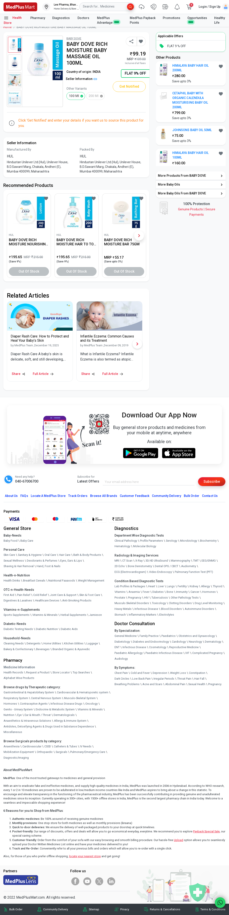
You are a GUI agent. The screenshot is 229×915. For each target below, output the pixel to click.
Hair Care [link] (64, 554)
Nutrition (9, 715)
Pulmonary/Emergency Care (87, 752)
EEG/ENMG (209, 560)
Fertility (182, 586)
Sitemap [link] (94, 909)
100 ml (74, 96)
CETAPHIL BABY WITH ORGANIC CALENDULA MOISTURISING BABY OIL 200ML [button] (190, 100)
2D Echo (119, 566)
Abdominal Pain (175, 684)
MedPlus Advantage (108, 20)
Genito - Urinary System (18, 709)
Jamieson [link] (95, 614)
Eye (19, 715)
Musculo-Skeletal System (80, 698)
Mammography (180, 560)
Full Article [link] (43, 374)
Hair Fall (199, 678)
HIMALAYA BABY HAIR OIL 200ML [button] (190, 68)
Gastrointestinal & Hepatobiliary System (29, 692)
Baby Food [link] (10, 540)
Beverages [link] (43, 649)
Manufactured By (19, 149)
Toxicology (159, 603)
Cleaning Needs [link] (14, 643)
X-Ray (139, 560)
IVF (187, 653)
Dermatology (213, 641)
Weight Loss (178, 673)
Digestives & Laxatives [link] (18, 600)
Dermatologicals (64, 715)
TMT (196, 560)
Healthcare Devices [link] (47, 600)
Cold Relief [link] (40, 595)
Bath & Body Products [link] (87, 554)
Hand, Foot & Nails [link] (48, 566)
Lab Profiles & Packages (129, 586)
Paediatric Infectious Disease (164, 653)
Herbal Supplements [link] (73, 614)
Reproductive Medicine (184, 647)
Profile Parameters (151, 540)
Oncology (91, 703)
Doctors (84, 18)
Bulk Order (191, 496)
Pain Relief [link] (23, 595)
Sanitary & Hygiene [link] (30, 554)
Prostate (119, 597)
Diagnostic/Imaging (16, 757)
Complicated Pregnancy (207, 653)
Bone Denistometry (140, 566)
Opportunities (197, 19)
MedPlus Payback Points (142, 20)
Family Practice (149, 636)
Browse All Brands (103, 496)
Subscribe (212, 481)
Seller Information (81, 79)
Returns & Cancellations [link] (165, 909)
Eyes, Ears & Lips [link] (71, 560)
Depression (160, 673)
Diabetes (158, 591)
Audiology (121, 658)
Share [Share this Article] (18, 374)
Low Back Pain (141, 678)
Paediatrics (168, 636)
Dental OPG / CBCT (166, 566)
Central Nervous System (46, 698)
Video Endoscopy (160, 572)
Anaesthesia (11, 746)
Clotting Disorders (180, 603)
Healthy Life (219, 20)
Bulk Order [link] (15, 909)
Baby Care (26, 540)
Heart (151, 586)
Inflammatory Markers (142, 614)
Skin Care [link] (9, 554)
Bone (170, 591)
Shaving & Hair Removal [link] (19, 566)
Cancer (194, 591)
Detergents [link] (34, 643)
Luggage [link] (92, 643)
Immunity (182, 591)
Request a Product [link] (38, 672)
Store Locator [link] (61, 672)
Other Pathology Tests (185, 597)
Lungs (171, 586)
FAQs (24, 496)
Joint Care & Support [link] (63, 595)
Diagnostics (61, 18)
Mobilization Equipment (19, 752)
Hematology (122, 546)
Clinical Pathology (125, 540)
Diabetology (122, 641)
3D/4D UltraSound (157, 560)
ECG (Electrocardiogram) (130, 572)
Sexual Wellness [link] (14, 560)
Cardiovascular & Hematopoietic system (82, 692)
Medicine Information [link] (19, 667)
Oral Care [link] (50, 554)
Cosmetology (157, 647)
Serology (171, 540)
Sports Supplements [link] (16, 614)
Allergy (205, 586)
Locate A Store (48, 496)
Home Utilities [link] (52, 643)
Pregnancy (134, 597)
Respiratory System (16, 698)
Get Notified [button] (129, 86)
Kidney (194, 586)
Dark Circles (121, 678)
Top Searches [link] (81, 672)
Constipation (197, 673)
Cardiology (179, 641)
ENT (117, 647)
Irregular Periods (163, 678)
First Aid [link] (9, 595)
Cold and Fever (140, 673)
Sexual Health (196, 684)
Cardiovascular (31, 746)
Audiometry (188, 566)
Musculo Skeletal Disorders (131, 603)
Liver (161, 586)
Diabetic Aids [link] (69, 629)
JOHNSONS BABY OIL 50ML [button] (192, 130)
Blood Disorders (171, 609)
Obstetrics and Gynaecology (197, 636)
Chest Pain (121, 673)
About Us (11, 496)
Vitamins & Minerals (90, 709)
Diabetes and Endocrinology (151, 641)
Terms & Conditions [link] (212, 909)
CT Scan (127, 560)
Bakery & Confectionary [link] (18, 649)
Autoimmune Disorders (199, 609)
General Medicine (125, 636)
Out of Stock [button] (29, 271)
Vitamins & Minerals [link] (45, 614)
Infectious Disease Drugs (66, 703)
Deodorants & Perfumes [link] (42, 560)
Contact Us (209, 496)
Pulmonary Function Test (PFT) (194, 572)
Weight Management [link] (91, 580)
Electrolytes (166, 614)
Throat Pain (184, 678)
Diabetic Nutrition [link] (47, 629)
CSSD (47, 746)
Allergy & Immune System (70, 720)
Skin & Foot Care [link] (89, 595)
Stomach (120, 614)
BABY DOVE (73, 38)
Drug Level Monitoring (209, 603)
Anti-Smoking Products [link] (76, 600)
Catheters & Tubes (65, 746)
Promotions (171, 18)
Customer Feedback (134, 496)
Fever (146, 591)
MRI (116, 560)
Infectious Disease (146, 609)
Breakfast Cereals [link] (34, 580)
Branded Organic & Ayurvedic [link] (71, 649)
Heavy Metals (123, 609)
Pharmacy (37, 18)
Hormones (10, 703)
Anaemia (134, 591)
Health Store (13, 20)
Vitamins (120, 591)
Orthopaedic (45, 752)
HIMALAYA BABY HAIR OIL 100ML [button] (190, 155)
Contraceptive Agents (34, 703)
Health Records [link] (13, 672)
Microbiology (188, 540)
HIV (146, 597)
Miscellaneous (13, 732)
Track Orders (78, 496)
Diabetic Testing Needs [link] (18, 629)
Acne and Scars (152, 684)
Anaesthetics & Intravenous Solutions (27, 720)
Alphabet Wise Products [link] (19, 678)
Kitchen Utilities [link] (73, 643)
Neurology (195, 641)
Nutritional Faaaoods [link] (61, 580)
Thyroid (217, 586)
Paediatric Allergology (128, 653)
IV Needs (85, 746)
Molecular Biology (144, 546)
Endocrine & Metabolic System (55, 709)
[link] (20, 6)
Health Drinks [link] (12, 580)
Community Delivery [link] (55, 909)
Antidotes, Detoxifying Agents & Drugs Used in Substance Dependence (49, 726)
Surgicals (61, 752)
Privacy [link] (124, 909)
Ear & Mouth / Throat (38, 715)
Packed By (87, 149)
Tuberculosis (159, 597)
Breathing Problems (127, 684)
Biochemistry (208, 540)
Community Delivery (166, 496)
